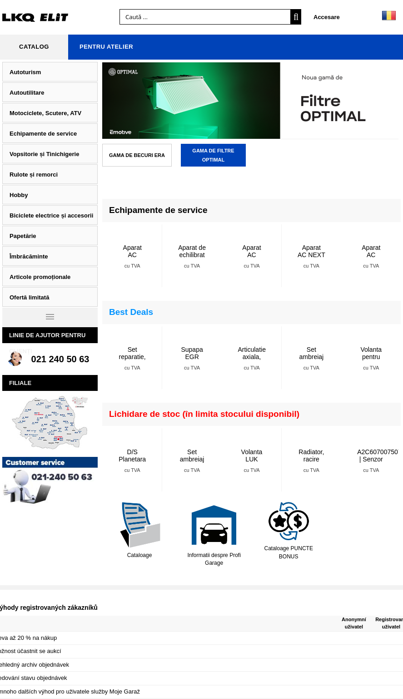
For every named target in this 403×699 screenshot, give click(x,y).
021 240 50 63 (60, 359)
